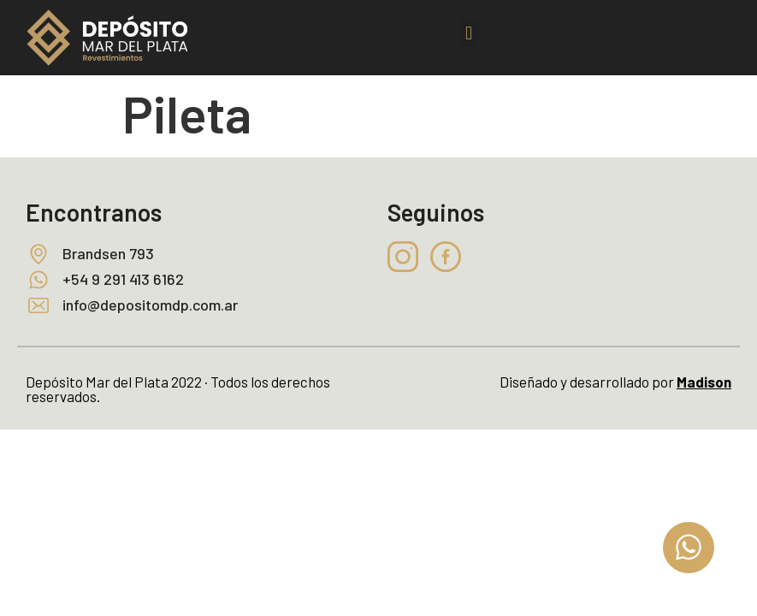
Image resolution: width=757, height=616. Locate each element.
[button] (469, 33)
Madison (704, 381)
